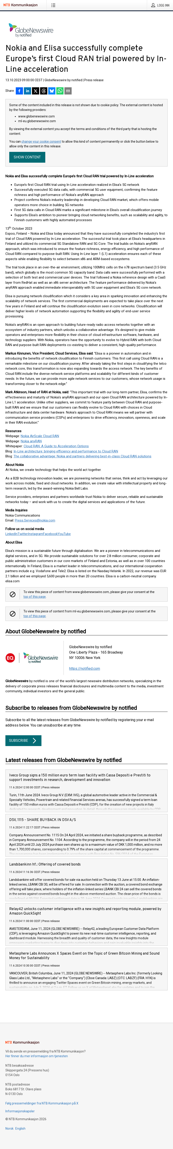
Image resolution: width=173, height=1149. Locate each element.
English (20, 1128)
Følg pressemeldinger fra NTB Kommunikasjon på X (41, 1103)
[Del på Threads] (43, 91)
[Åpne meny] (54, 5)
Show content (27, 157)
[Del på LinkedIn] (27, 91)
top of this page (34, 596)
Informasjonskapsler (20, 1111)
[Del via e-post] (68, 91)
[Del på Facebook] (19, 91)
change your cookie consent (41, 141)
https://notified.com (84, 668)
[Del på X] (35, 91)
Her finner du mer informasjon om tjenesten (36, 1056)
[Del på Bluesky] (51, 91)
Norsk (9, 1128)
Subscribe (23, 740)
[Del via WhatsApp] (60, 91)
